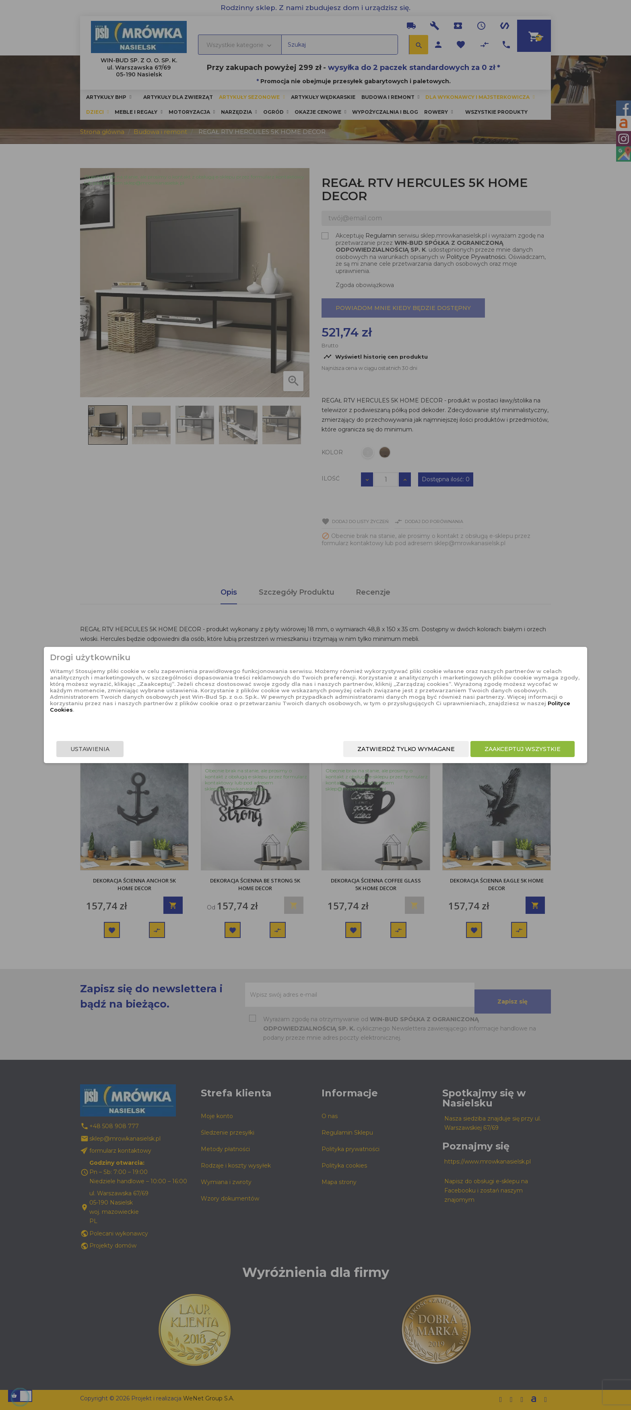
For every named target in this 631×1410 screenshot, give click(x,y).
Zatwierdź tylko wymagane (330, 750)
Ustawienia (165, 750)
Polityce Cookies (308, 721)
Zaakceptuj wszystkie (447, 750)
